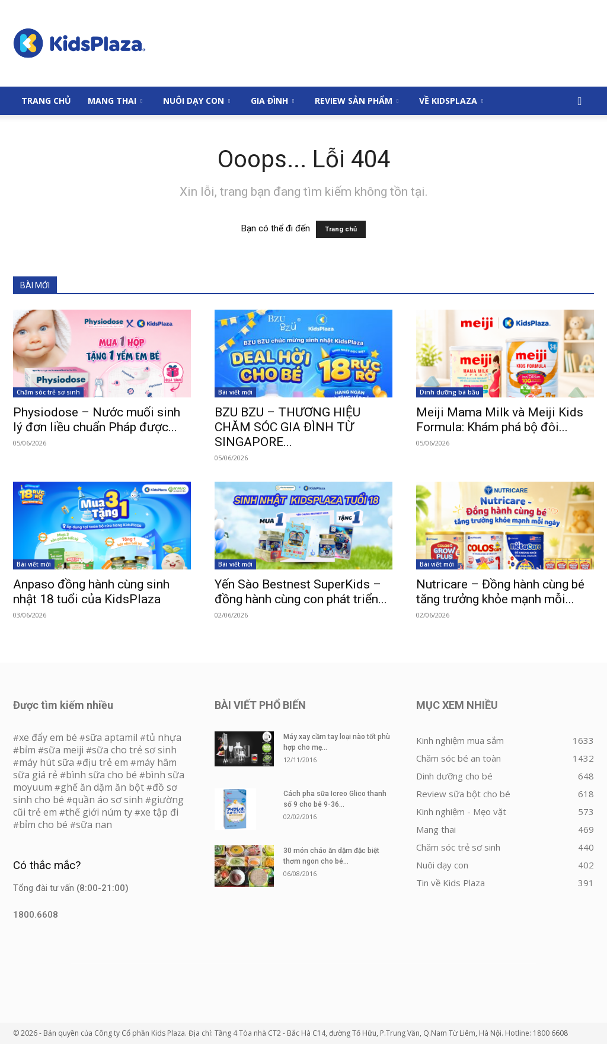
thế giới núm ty (98, 812)
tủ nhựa (163, 737)
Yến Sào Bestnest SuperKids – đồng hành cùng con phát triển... (301, 591)
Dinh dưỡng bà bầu (450, 392)
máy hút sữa (46, 762)
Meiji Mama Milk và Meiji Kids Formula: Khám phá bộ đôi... (499, 419)
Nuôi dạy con (196, 100)
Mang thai (115, 100)
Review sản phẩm (356, 100)
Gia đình (272, 100)
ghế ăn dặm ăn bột (102, 787)
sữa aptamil (111, 737)
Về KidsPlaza (451, 100)
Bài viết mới (235, 392)
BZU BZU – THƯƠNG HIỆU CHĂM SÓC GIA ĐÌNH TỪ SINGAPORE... (287, 427)
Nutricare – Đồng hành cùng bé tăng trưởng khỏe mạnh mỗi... (500, 591)
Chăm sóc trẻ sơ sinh (48, 392)
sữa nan (94, 824)
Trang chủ (341, 229)
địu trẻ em (105, 762)
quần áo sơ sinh (107, 799)
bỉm (27, 749)
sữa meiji (64, 749)
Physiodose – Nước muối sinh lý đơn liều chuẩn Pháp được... (96, 419)
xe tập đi (159, 812)
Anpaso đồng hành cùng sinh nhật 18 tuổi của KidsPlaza (91, 591)
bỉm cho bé (43, 824)
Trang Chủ (46, 100)
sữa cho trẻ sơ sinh (134, 749)
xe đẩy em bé (49, 737)
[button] (580, 101)
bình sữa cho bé (101, 774)
